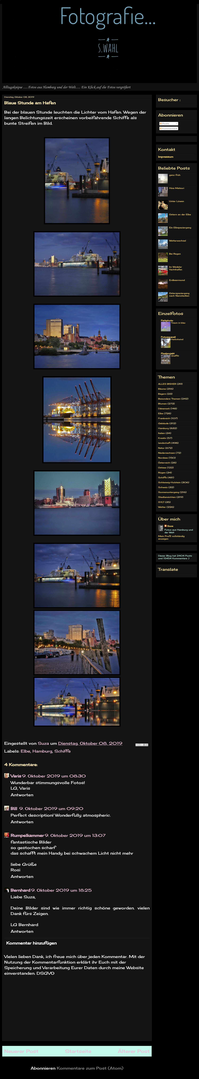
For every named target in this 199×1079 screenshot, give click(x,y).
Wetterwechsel (177, 240)
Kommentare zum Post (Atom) (90, 1068)
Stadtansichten (167, 497)
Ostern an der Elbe (180, 214)
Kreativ (162, 438)
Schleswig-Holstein (169, 482)
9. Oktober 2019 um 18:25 (61, 890)
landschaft (164, 443)
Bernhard (20, 890)
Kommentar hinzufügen (31, 943)
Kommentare (168, 128)
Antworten (22, 794)
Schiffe (62, 751)
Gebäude (163, 423)
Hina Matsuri (176, 188)
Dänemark (164, 408)
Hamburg (42, 751)
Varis (16, 776)
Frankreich (164, 418)
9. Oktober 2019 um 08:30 (54, 776)
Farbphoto (167, 320)
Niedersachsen (166, 453)
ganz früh (174, 175)
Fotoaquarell (168, 337)
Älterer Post (134, 1051)
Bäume (162, 388)
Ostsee (162, 467)
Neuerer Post (21, 1051)
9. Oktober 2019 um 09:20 (51, 808)
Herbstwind (177, 339)
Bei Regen (175, 253)
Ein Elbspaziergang (180, 227)
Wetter (162, 507)
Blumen (162, 403)
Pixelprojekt (167, 353)
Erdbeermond (177, 280)
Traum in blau (178, 323)
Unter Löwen (176, 201)
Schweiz (163, 487)
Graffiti (175, 356)
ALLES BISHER (167, 384)
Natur (161, 448)
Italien (161, 433)
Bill (14, 808)
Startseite (78, 1051)
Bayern (162, 393)
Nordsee (163, 457)
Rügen (162, 472)
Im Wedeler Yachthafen (175, 268)
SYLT (161, 502)
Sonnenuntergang (168, 492)
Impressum (165, 156)
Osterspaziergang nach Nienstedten (179, 294)
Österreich (164, 462)
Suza (170, 526)
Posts (164, 123)
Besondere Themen (169, 398)
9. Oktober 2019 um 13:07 (75, 835)
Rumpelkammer (27, 835)
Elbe (25, 751)
